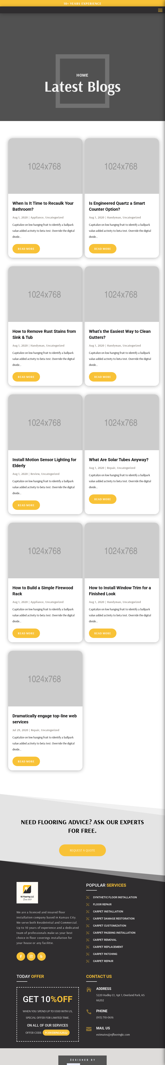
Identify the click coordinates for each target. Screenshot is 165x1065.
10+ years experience (82, 3)
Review (35, 474)
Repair (111, 468)
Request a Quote (82, 850)
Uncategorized (54, 217)
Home (82, 75)
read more (26, 248)
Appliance (37, 217)
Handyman (114, 217)
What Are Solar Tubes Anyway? (118, 459)
